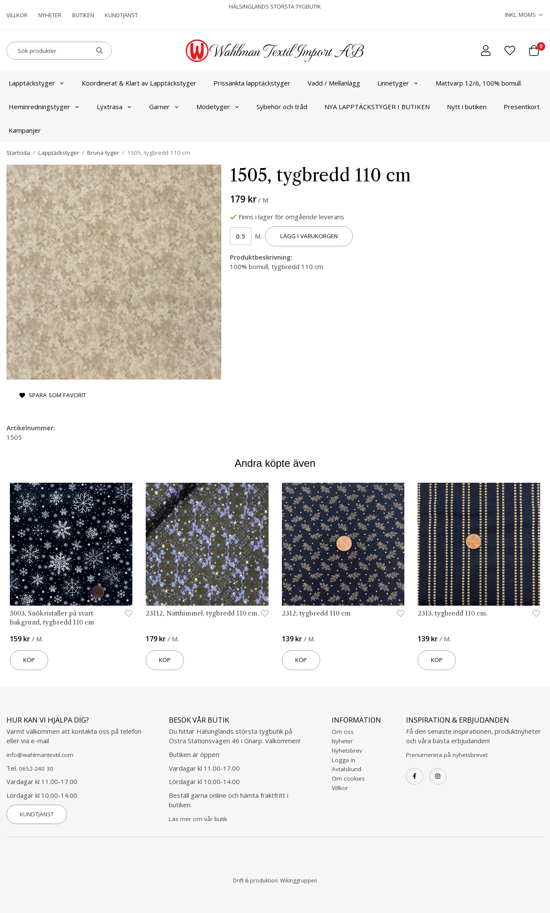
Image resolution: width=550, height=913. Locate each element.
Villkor (17, 15)
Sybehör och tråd (282, 106)
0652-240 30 (36, 768)
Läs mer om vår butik (198, 819)
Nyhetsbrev (347, 750)
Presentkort (522, 106)
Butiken (83, 15)
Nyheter (49, 15)
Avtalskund (346, 769)
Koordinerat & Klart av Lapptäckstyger (139, 83)
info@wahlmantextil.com (39, 755)
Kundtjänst (121, 15)
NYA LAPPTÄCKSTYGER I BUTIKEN (377, 106)
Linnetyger (398, 83)
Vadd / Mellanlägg (334, 83)
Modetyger (217, 106)
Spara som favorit (52, 395)
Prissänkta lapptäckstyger (252, 83)
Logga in (343, 760)
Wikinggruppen (298, 880)
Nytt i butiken (466, 106)
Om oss (343, 731)
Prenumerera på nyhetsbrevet (447, 755)
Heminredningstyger (44, 106)
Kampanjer (25, 130)
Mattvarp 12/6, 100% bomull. (479, 83)
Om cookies (348, 778)
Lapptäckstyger (36, 83)
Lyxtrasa (114, 106)
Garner (164, 106)
